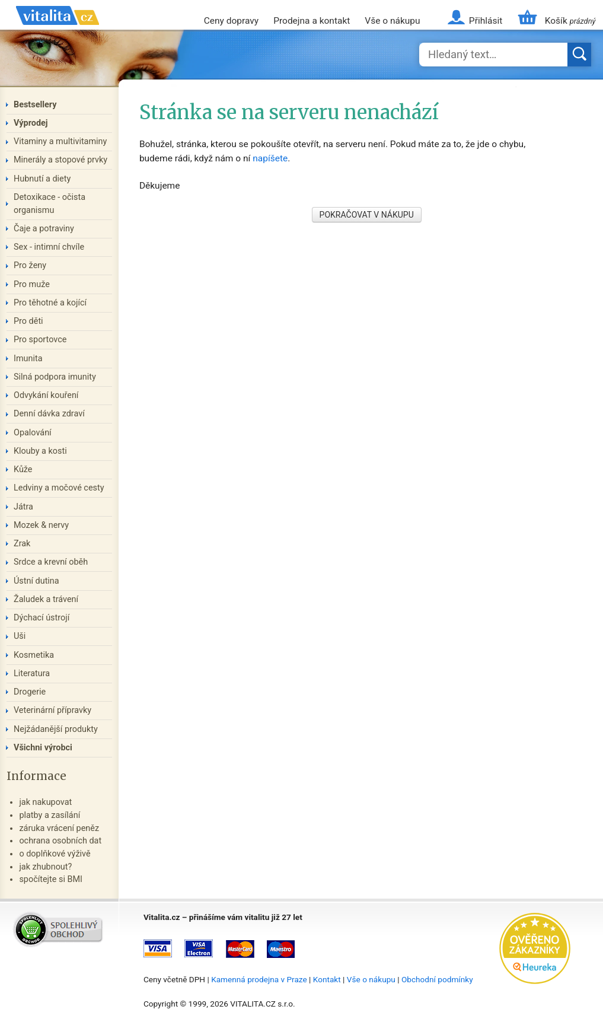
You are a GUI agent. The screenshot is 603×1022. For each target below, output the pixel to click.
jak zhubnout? (45, 867)
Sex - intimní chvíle (49, 247)
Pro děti (28, 321)
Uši (19, 636)
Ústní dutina (36, 581)
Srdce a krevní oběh (51, 562)
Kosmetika (34, 655)
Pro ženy (30, 265)
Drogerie (30, 692)
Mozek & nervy (41, 525)
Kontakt (327, 979)
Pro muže (32, 284)
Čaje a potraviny (44, 229)
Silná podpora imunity (55, 377)
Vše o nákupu (392, 20)
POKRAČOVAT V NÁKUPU (367, 214)
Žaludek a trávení (46, 599)
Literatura (32, 673)
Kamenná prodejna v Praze (259, 979)
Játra (23, 507)
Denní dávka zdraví (49, 414)
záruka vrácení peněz (59, 828)
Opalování (33, 433)
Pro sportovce (40, 340)
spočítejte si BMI (50, 879)
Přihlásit (485, 20)
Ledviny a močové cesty (59, 488)
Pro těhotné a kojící (50, 303)
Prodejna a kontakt (311, 20)
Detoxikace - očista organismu (49, 203)
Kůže (23, 469)
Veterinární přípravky (52, 710)
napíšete (270, 158)
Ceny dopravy (231, 20)
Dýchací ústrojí (41, 618)
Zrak (22, 544)
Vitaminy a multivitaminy (60, 141)
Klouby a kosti (40, 451)
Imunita (28, 359)
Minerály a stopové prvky (60, 160)
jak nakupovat (45, 802)
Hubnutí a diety (42, 179)
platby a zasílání (49, 815)
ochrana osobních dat (60, 841)
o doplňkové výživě (54, 854)
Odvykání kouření (46, 395)
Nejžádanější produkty (56, 729)
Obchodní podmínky (437, 979)
